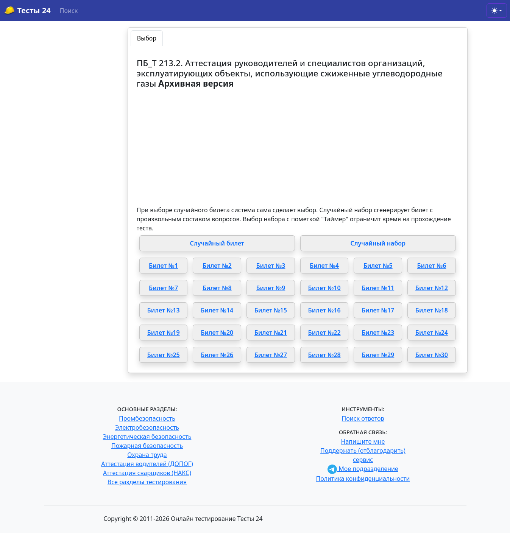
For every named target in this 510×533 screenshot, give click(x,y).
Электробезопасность (147, 427)
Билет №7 (163, 288)
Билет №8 (217, 288)
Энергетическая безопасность (147, 436)
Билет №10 (324, 288)
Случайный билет (217, 243)
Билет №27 (270, 355)
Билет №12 (431, 288)
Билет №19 (163, 332)
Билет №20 (217, 332)
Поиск (69, 10)
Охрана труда (147, 455)
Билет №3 (270, 265)
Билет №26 (217, 355)
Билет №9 (270, 288)
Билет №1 (163, 265)
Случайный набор (378, 243)
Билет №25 (163, 355)
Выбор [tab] (146, 38)
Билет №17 (378, 310)
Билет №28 (324, 355)
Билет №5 (378, 265)
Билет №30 (431, 355)
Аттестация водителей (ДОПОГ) (147, 464)
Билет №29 (378, 355)
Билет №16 (324, 310)
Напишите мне (363, 441)
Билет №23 (378, 332)
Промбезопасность (147, 418)
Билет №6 (431, 265)
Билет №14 (217, 310)
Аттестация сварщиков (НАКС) (147, 473)
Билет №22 (324, 332)
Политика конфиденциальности (363, 478)
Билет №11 (378, 288)
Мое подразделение (363, 469)
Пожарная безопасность (147, 445)
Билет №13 (163, 310)
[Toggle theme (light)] (497, 10)
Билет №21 (270, 332)
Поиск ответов (363, 418)
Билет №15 (270, 310)
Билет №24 (431, 332)
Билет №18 (431, 310)
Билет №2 (217, 265)
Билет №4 (324, 265)
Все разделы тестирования (147, 482)
